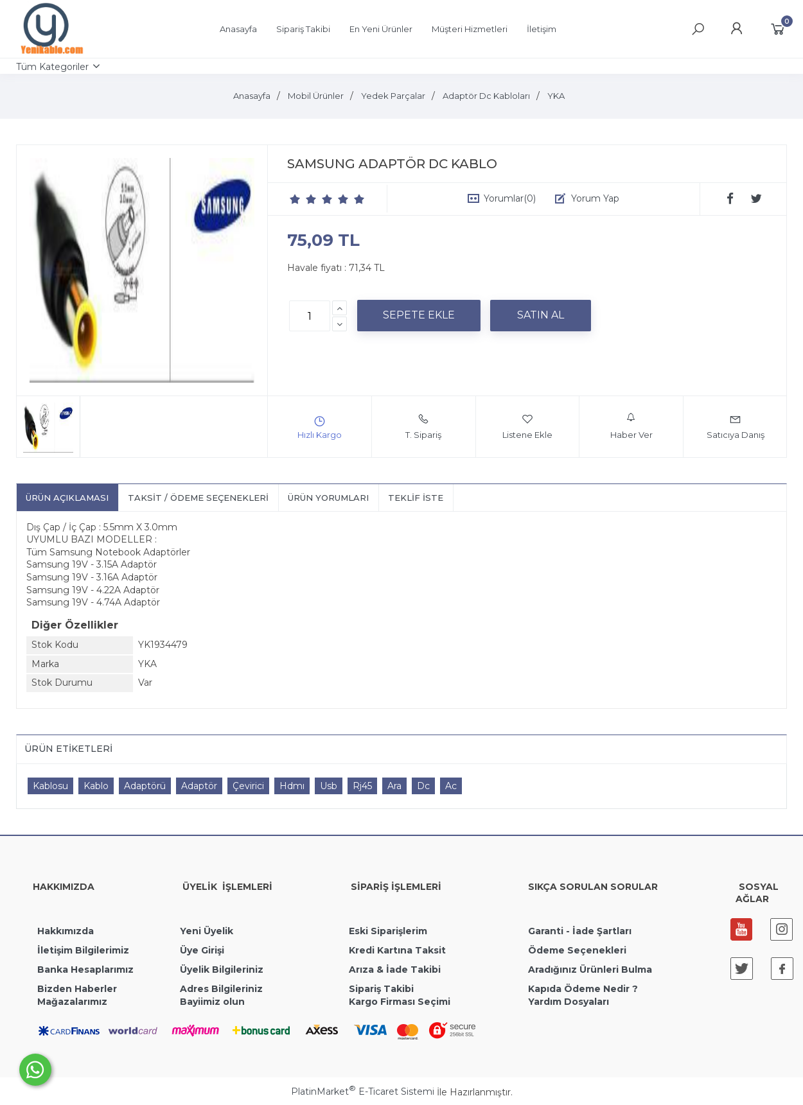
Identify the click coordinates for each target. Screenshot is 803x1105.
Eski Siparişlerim (388, 931)
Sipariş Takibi (381, 989)
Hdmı (291, 786)
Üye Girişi (202, 950)
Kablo (96, 786)
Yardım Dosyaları (568, 1001)
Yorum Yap (595, 198)
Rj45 (362, 786)
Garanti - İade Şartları (579, 931)
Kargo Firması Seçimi (399, 1001)
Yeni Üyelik (206, 931)
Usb (328, 786)
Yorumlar (510, 198)
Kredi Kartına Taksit (397, 950)
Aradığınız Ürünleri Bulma (590, 969)
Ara (394, 786)
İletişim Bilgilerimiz (82, 950)
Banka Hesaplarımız (85, 969)
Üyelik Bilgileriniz (221, 969)
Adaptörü (145, 786)
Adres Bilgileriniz (221, 989)
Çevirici (248, 786)
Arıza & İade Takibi (395, 969)
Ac (451, 786)
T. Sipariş (423, 426)
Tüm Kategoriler (52, 67)
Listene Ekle (527, 426)
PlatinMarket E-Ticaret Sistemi (362, 1091)
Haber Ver (631, 426)
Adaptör (199, 786)
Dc (423, 786)
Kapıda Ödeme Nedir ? (583, 989)
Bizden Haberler (77, 989)
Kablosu (50, 786)
